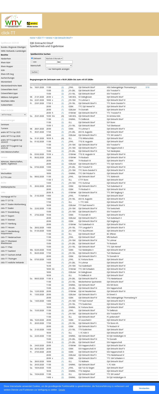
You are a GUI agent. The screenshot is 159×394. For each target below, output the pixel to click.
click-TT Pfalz (6, 247)
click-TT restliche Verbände (12, 262)
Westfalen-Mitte (8, 101)
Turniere (4, 128)
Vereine (49, 38)
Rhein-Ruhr (5, 62)
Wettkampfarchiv (8, 187)
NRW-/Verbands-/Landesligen (13, 51)
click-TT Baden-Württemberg (13, 204)
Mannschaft (35, 65)
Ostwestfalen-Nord (9, 89)
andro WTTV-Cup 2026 (10, 136)
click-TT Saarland (8, 251)
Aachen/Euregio (7, 78)
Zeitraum (36, 58)
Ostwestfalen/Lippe (9, 93)
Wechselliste (6, 173)
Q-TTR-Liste (6, 177)
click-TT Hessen (7, 227)
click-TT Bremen (8, 219)
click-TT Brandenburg (10, 212)
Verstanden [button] (144, 388)
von (33, 62)
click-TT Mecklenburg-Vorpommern (10, 232)
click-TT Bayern (7, 216)
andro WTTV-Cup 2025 (10, 132)
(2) (62, 87)
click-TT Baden (7, 208)
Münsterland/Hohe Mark (11, 85)
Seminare (5, 124)
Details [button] (62, 390)
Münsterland (6, 81)
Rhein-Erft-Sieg (7, 74)
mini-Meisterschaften (10, 152)
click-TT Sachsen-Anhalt (11, 255)
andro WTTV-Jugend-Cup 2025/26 (11, 147)
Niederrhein (6, 58)
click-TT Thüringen (9, 258)
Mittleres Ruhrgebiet (9, 97)
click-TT (40, 38)
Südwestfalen (6, 105)
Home (32, 38)
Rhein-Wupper (7, 66)
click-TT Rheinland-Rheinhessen (9, 242)
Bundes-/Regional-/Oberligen (13, 47)
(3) (62, 132)
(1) (62, 97)
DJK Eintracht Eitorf (62, 38)
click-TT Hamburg (8, 223)
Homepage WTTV (8, 196)
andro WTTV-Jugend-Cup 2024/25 (11, 141)
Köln (3, 70)
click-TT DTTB (7, 200)
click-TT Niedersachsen (11, 237)
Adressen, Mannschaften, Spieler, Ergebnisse (12, 162)
